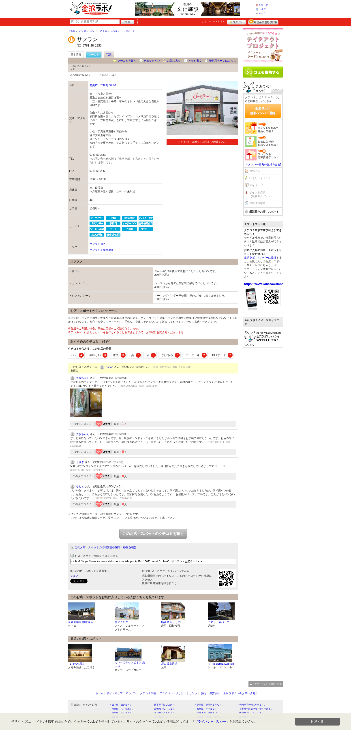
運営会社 (214, 693)
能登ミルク (121, 622)
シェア (74, 575)
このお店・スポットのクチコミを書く (153, 534)
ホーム (262, 13)
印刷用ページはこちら (222, 60)
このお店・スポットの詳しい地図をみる (202, 141)
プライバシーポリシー (172, 693)
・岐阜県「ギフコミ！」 (207, 709)
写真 (109, 54)
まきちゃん (82, 378)
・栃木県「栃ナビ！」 (120, 704)
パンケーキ (196, 355)
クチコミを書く (127, 60)
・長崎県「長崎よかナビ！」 (251, 704)
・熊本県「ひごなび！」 (164, 704)
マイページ (256, 185)
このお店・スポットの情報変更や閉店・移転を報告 (106, 547)
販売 (119, 355)
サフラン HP (97, 243)
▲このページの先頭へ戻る (266, 683)
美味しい (98, 355)
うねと (109, 367)
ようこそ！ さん (213, 21)
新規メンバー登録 (263, 22)
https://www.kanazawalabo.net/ (267, 284)
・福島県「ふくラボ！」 (121, 709)
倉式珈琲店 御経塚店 (80, 622)
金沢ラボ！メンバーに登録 (260, 257)
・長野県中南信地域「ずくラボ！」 (255, 709)
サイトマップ (115, 693)
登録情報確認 (257, 203)
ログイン (236, 22)
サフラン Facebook (101, 250)
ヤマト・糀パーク (218, 622)
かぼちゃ (170, 355)
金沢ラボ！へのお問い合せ (239, 693)
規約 (203, 693)
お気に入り (174, 60)
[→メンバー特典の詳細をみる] (263, 164)
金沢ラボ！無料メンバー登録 (262, 111)
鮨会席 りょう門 (171, 622)
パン (77, 355)
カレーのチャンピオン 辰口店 (130, 664)
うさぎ (80, 462)
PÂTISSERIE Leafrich (221, 663)
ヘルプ (262, 9)
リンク (193, 693)
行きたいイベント (260, 178)
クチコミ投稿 (148, 693)
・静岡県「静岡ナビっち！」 (209, 704)
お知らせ (263, 5)
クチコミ (93, 54)
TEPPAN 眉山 (76, 663)
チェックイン (152, 60)
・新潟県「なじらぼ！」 (164, 709)
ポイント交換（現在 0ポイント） (261, 194)
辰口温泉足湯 (169, 663)
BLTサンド (222, 355)
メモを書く (195, 60)
